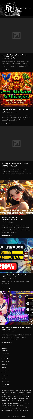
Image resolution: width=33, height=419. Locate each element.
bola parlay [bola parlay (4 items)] (4, 396)
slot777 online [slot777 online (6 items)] (19, 407)
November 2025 (5, 356)
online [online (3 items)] (26, 398)
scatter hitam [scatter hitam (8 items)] (11, 400)
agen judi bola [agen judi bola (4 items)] (4, 390)
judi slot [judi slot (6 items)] (27, 396)
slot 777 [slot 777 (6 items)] (23, 405)
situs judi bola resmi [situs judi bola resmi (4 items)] (5, 403)
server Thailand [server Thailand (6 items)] (5, 401)
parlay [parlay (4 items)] (28, 398)
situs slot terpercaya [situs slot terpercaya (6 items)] (12, 405)
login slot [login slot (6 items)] (11, 398)
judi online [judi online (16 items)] (20, 396)
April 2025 (4, 367)
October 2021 (5, 387)
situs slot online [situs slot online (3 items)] (4, 405)
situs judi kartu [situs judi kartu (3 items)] (22, 403)
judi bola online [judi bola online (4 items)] (13, 396)
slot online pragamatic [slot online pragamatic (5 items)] (21, 408)
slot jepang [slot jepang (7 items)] (26, 407)
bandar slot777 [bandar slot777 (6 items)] (16, 394)
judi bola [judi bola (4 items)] (8, 396)
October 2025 (5, 358)
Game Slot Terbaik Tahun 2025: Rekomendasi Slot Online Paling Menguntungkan (12, 219)
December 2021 (5, 381)
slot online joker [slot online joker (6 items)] (11, 408)
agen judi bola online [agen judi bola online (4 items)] (11, 390)
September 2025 (6, 361)
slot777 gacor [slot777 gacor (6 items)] (5, 407)
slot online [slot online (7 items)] (4, 408)
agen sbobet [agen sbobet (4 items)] (28, 390)
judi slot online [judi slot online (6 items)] (5, 398)
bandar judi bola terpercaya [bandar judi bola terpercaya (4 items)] (7, 394)
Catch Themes (22, 416)
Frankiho (4, 58)
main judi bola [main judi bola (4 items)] (17, 398)
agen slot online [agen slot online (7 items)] (6, 392)
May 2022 (4, 378)
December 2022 (5, 375)
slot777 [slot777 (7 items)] (19, 405)
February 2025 (5, 370)
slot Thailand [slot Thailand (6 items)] (25, 410)
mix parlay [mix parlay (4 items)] (22, 398)
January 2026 (5, 350)
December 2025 (5, 353)
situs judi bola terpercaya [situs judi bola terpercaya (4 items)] (14, 403)
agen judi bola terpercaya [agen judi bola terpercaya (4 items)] (20, 390)
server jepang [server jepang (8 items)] (20, 400)
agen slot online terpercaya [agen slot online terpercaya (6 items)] (17, 392)
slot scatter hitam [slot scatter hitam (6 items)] (17, 410)
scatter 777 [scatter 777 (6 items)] (4, 400)
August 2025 (5, 364)
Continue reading (7, 70)
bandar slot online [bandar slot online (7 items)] (25, 394)
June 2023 (4, 373)
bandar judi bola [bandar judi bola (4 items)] (28, 392)
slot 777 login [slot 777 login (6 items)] (12, 407)
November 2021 (5, 384)
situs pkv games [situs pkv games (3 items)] (26, 403)
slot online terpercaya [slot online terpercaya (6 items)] (7, 410)
